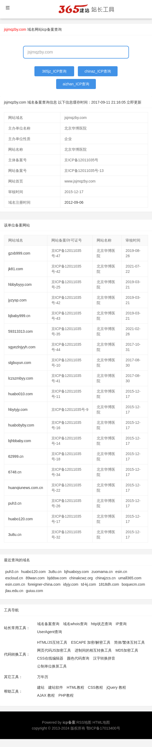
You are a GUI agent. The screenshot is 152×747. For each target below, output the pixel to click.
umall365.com (129, 578)
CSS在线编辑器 (50, 658)
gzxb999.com (19, 253)
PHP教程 (66, 695)
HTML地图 (101, 722)
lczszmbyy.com (20, 378)
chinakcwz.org (81, 578)
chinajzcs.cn (105, 578)
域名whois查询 (75, 624)
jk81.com (15, 269)
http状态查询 (101, 624)
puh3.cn (14, 503)
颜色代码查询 (78, 658)
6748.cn (14, 472)
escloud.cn (14, 578)
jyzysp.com (17, 300)
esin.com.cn (15, 584)
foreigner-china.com (44, 584)
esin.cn (121, 572)
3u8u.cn (14, 534)
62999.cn (16, 456)
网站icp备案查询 (48, 29)
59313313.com (20, 331)
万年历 (42, 677)
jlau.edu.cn (14, 591)
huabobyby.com (21, 425)
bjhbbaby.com (19, 441)
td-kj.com (88, 584)
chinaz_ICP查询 (97, 71)
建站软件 (55, 687)
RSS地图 (84, 722)
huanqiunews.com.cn (25, 488)
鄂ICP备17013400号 (103, 728)
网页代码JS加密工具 (54, 650)
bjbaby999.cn (19, 316)
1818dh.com (109, 584)
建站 (40, 687)
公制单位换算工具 (52, 666)
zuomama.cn (102, 572)
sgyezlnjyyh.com (21, 347)
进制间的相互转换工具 (93, 650)
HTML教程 (75, 687)
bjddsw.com (57, 578)
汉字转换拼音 (104, 658)
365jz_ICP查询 (54, 71)
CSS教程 (95, 687)
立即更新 (134, 102)
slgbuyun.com (19, 363)
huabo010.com (20, 394)
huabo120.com (20, 519)
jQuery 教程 (116, 687)
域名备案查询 (48, 624)
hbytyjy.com (18, 409)
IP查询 (121, 624)
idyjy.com (70, 584)
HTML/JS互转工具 (52, 642)
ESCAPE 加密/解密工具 (90, 642)
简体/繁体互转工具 (129, 642)
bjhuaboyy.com (76, 572)
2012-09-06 (73, 202)
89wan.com (35, 578)
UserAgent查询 (49, 632)
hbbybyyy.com (20, 284)
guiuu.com (34, 591)
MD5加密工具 (126, 650)
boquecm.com (133, 584)
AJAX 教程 (46, 695)
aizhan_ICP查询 (76, 84)
